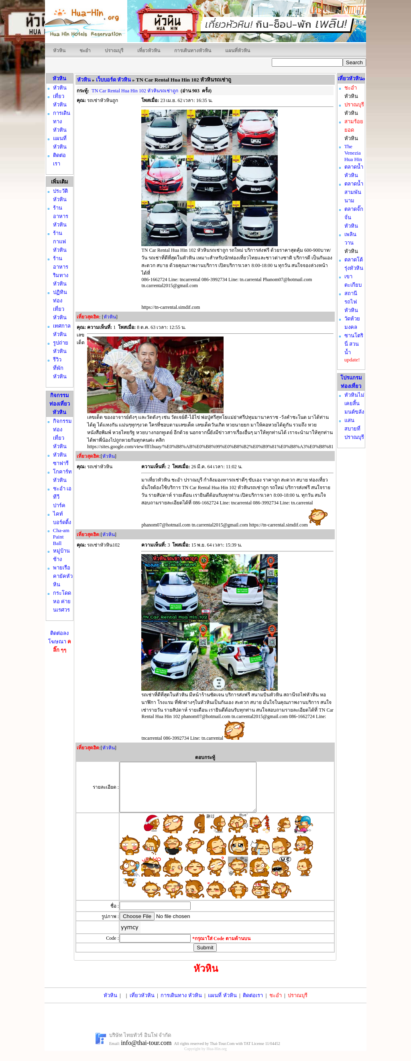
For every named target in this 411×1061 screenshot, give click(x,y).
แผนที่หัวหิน (237, 50)
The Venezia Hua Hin (353, 152)
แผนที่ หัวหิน (222, 1005)
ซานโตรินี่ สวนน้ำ (353, 344)
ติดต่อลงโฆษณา (59, 641)
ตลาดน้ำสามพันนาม (353, 192)
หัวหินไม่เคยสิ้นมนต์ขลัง (354, 403)
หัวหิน (59, 50)
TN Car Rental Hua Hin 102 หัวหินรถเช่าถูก (135, 91)
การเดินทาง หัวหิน (181, 1005)
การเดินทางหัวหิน (192, 50)
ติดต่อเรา (253, 1005)
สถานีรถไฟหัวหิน (351, 301)
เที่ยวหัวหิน (148, 50)
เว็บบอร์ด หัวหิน (113, 80)
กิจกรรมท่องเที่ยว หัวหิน (59, 403)
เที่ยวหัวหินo (351, 78)
